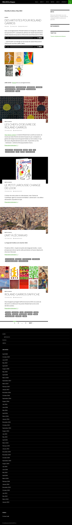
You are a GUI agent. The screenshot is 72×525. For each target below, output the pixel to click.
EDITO (41, 1)
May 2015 (4, 437)
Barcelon (18, 259)
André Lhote (9, 149)
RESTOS (52, 1)
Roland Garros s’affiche (22, 294)
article (14, 82)
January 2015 (5, 448)
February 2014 (6, 481)
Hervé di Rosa (28, 312)
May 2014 (4, 472)
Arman (25, 149)
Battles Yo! (7, 337)
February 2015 (6, 445)
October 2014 (6, 457)
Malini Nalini (23, 314)
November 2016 (6, 392)
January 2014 (5, 484)
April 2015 (5, 440)
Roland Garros (10, 91)
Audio (6, 17)
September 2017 (6, 380)
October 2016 (6, 395)
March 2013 (5, 499)
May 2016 (4, 410)
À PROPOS (64, 1)
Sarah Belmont (24, 26)
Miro (17, 151)
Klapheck (15, 314)
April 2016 (5, 413)
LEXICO (57, 1)
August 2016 (5, 401)
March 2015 (5, 443)
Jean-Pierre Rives (10, 151)
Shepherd (18, 316)
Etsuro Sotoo (27, 259)
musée (22, 151)
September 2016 (6, 398)
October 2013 (6, 490)
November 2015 (6, 422)
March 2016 (5, 416)
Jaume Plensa (31, 87)
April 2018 (5, 374)
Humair (36, 312)
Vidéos (4, 343)
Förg (21, 312)
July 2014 (4, 466)
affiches (8, 312)
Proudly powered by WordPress (9, 523)
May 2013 (4, 496)
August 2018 (5, 368)
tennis (17, 91)
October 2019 (6, 357)
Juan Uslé (8, 314)
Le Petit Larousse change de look (23, 186)
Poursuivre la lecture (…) (11, 145)
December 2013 (6, 487)
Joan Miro (39, 87)
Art (30, 149)
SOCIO (10, 121)
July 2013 (4, 493)
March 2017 (5, 383)
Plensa (30, 314)
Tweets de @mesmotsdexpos (58, 36)
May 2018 (4, 371)
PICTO (47, 1)
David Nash (15, 312)
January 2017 (5, 389)
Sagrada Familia (23, 261)
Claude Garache (10, 87)
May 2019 (4, 363)
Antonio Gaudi (10, 259)
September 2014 (6, 460)
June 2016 (5, 407)
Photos (4, 340)
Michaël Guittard (10, 89)
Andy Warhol (18, 149)
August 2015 (5, 431)
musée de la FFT (21, 89)
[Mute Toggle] (37, 38)
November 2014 (6, 454)
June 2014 (5, 469)
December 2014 (6, 451)
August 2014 (5, 463)
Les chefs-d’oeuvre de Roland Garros (20, 126)
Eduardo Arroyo (21, 87)
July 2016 (4, 404)
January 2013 (5, 502)
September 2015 (6, 428)
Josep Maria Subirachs (11, 261)
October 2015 (6, 425)
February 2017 (6, 386)
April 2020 (5, 354)
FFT (34, 149)
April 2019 (5, 366)
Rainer (35, 314)
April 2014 (5, 475)
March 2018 (5, 377)
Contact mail (5, 516)
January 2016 (5, 419)
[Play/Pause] (5, 38)
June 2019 (5, 360)
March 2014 (5, 478)
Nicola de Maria (31, 89)
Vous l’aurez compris (10, 135)
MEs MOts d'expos (8, 2)
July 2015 (4, 434)
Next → (31, 323)
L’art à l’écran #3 (16, 235)
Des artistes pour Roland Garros (23, 22)
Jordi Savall (36, 259)
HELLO (36, 1)
